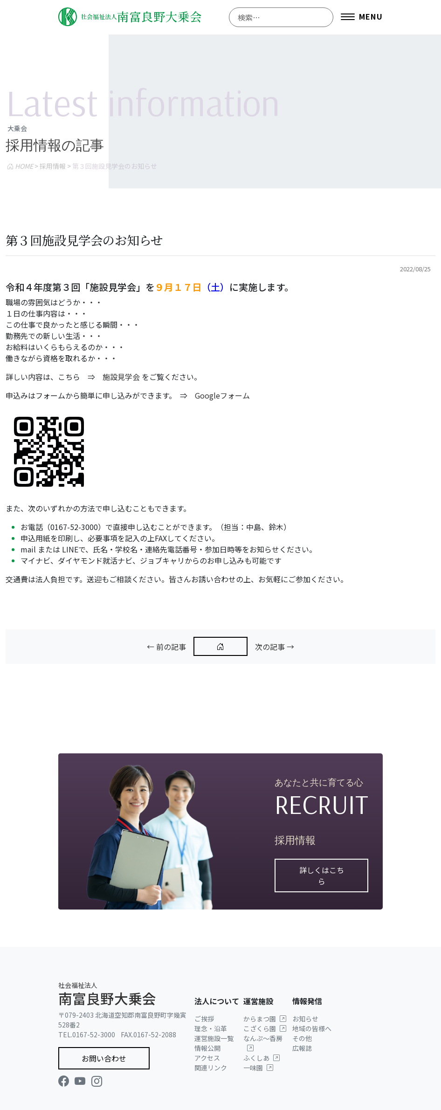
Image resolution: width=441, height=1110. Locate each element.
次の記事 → (274, 646)
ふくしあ (261, 1057)
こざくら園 (264, 1028)
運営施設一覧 (214, 1038)
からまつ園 (264, 1018)
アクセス (207, 1057)
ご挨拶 (204, 1018)
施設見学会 (121, 376)
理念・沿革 (210, 1028)
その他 (302, 1038)
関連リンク (210, 1067)
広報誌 (302, 1048)
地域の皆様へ (311, 1028)
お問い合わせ (104, 1058)
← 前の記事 (166, 646)
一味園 (258, 1067)
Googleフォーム (222, 395)
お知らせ (305, 1018)
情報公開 (207, 1048)
